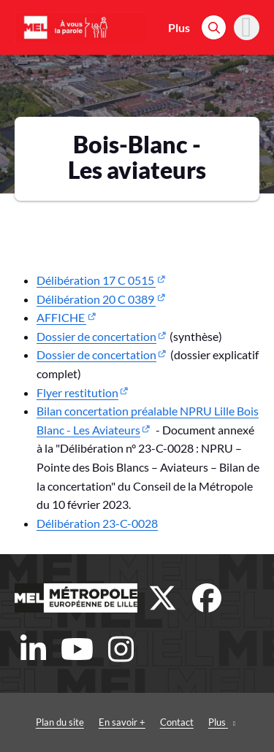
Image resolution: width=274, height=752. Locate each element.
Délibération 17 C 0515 (96, 280)
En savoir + (122, 722)
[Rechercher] (214, 27)
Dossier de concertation (96, 336)
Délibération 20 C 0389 (96, 299)
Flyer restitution (77, 392)
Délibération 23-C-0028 (97, 523)
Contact (177, 722)
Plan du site (60, 722)
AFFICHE (61, 317)
